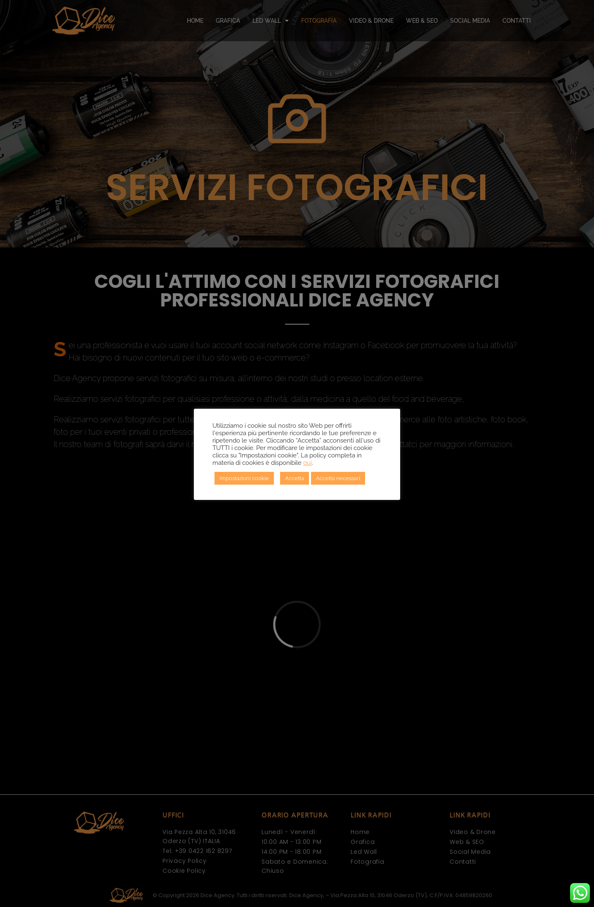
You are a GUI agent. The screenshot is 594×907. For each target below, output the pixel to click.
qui (307, 462)
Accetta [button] (294, 478)
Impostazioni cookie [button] (244, 478)
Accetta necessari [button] (338, 478)
